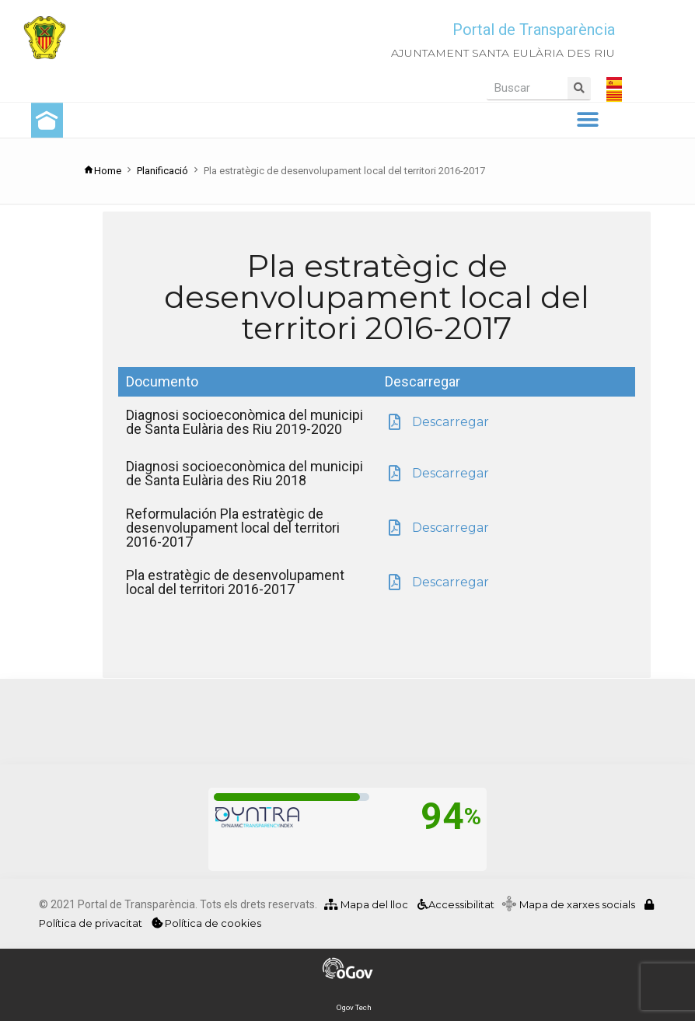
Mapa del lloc (366, 904)
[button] (587, 120)
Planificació (162, 171)
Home (102, 171)
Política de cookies (206, 923)
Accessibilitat (454, 904)
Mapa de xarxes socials (580, 904)
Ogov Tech (354, 1007)
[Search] (579, 88)
